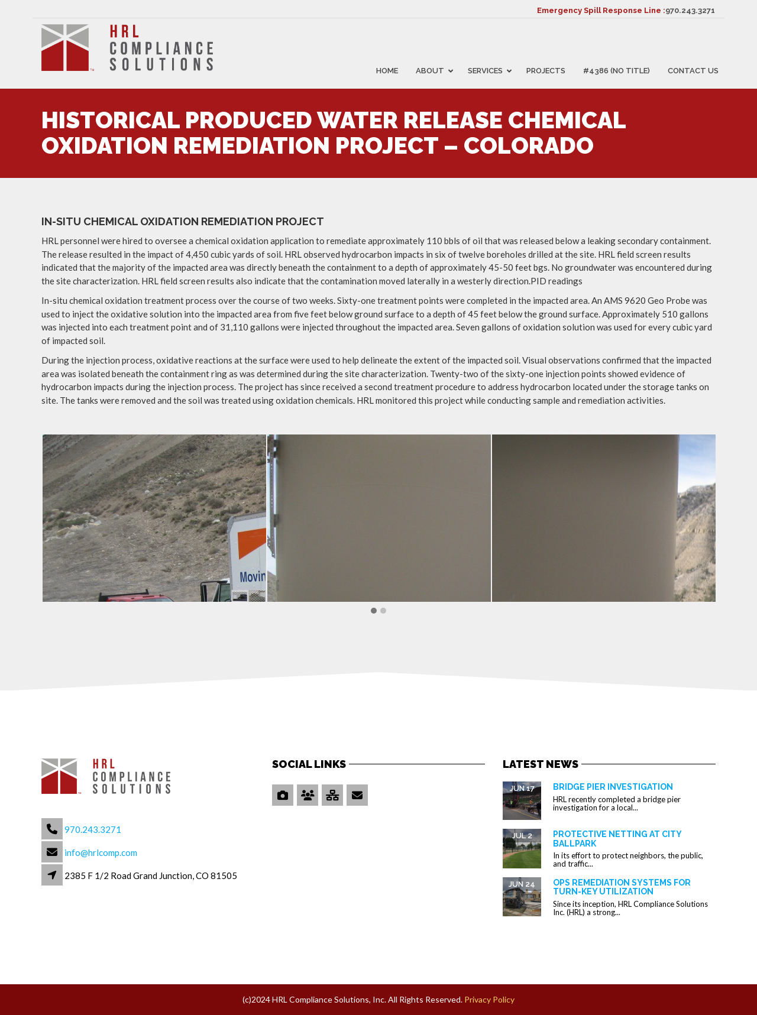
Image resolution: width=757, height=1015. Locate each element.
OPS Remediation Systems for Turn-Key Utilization (622, 887)
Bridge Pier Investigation (613, 787)
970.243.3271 (690, 10)
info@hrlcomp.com (100, 852)
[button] (373, 611)
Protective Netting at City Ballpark (617, 838)
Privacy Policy (489, 999)
